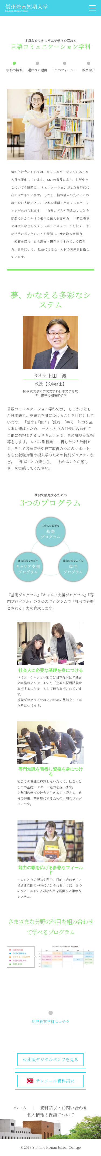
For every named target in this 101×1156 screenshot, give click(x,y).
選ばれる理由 (37, 70)
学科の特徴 (14, 70)
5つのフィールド (65, 70)
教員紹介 (88, 70)
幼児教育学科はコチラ (50, 1021)
